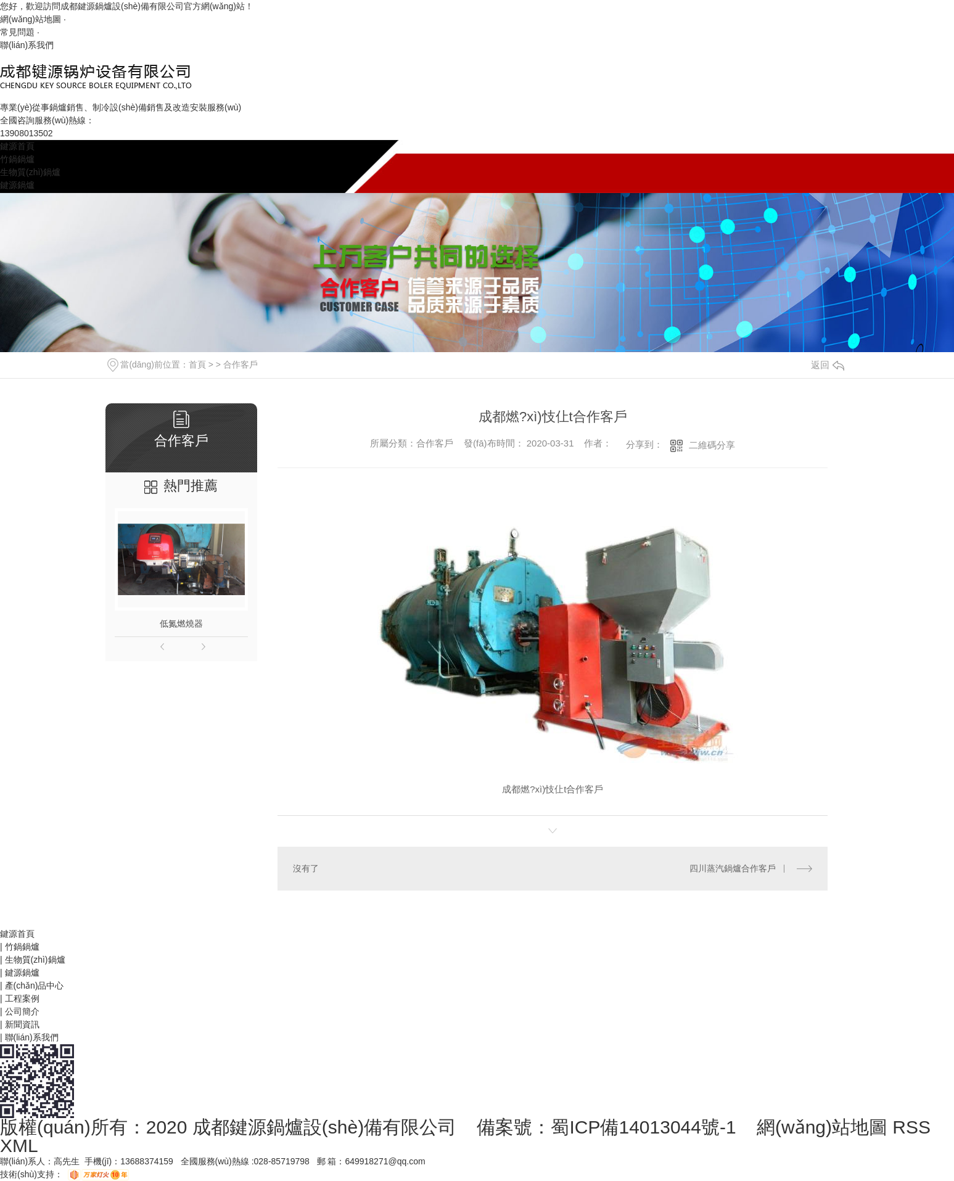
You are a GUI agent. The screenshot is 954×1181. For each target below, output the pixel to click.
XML (19, 1145)
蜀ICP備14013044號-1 (643, 1127)
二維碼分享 (712, 445)
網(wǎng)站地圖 (30, 19)
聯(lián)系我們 (27, 45)
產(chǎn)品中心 (34, 985)
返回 (827, 365)
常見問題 (17, 32)
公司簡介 (22, 1011)
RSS (911, 1127)
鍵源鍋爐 (17, 185)
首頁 (197, 364)
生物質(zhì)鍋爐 (30, 172)
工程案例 (22, 998)
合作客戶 (240, 364)
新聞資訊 (22, 1024)
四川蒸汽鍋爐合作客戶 (732, 868)
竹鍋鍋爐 (17, 159)
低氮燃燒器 (181, 623)
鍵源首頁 (17, 146)
